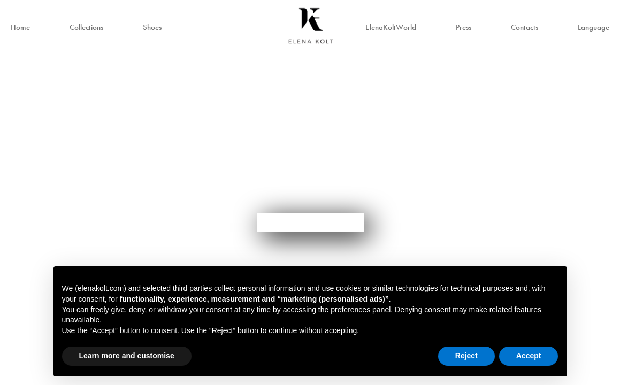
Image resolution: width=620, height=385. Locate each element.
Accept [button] (528, 355)
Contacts (524, 27)
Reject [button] (466, 355)
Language (593, 27)
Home (20, 27)
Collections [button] (86, 27)
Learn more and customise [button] (126, 355)
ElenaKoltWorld (390, 27)
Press (463, 27)
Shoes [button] (152, 27)
